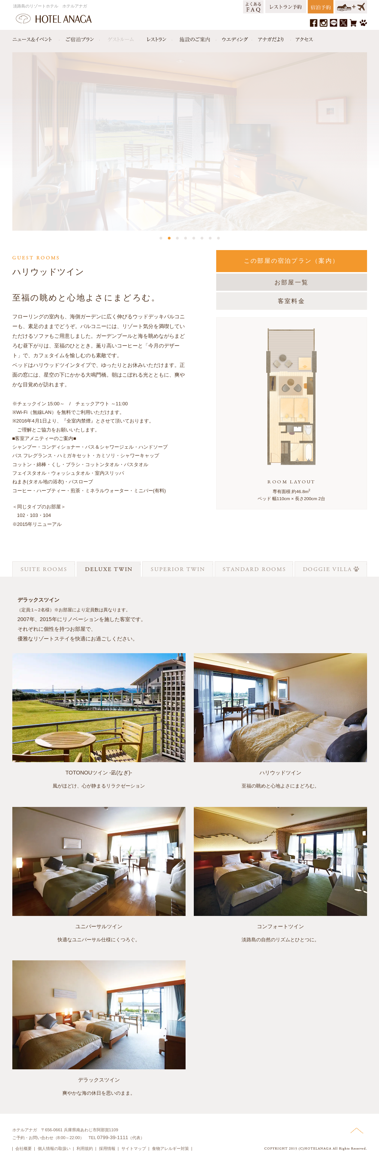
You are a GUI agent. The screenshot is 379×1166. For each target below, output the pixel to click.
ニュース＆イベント (35, 38)
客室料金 (291, 301)
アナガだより (271, 38)
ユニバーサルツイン (98, 926)
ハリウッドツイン (280, 773)
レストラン (156, 38)
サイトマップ (133, 1148)
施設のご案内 (194, 38)
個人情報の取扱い (54, 1148)
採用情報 (107, 1148)
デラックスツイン (99, 1080)
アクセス (302, 38)
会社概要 (23, 1148)
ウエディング (234, 38)
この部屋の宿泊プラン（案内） (291, 261)
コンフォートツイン (280, 926)
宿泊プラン (79, 38)
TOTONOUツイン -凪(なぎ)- (98, 773)
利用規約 (85, 1148)
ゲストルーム (120, 38)
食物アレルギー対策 (170, 1148)
